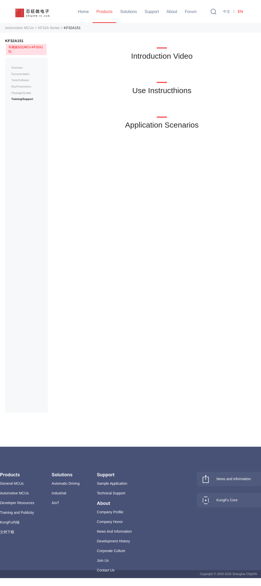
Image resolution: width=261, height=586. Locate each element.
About (171, 11)
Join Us (103, 560)
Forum (191, 11)
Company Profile (110, 512)
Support (152, 11)
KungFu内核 (10, 522)
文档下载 (7, 532)
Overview (17, 67)
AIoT (55, 503)
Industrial (59, 493)
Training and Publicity (17, 512)
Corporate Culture (111, 551)
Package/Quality (21, 92)
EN (240, 11)
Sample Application (112, 483)
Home (83, 11)
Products (104, 11)
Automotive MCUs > (21, 28)
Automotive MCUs (14, 493)
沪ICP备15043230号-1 (168, 582)
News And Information (114, 531)
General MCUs (12, 483)
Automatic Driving (66, 483)
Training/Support (22, 99)
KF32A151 (72, 28)
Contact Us (105, 570)
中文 (226, 11)
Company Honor (110, 522)
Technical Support (111, 493)
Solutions (128, 11)
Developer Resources (17, 503)
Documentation (20, 74)
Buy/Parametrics (21, 86)
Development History (113, 541)
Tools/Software (20, 80)
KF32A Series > (50, 28)
